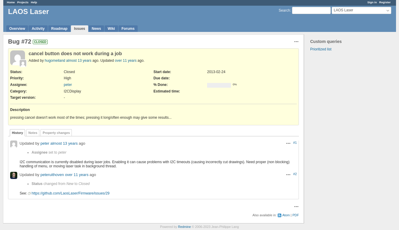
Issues (79, 29)
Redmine (184, 227)
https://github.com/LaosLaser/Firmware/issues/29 (70, 193)
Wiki (111, 29)
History (17, 133)
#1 (295, 142)
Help (34, 2)
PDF (295, 215)
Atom (286, 215)
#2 (295, 174)
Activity (38, 29)
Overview (17, 29)
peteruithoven (52, 175)
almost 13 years (78, 60)
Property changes (56, 133)
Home (11, 2)
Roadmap (59, 29)
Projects (23, 2)
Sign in (372, 2)
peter (68, 85)
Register (385, 2)
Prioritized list (320, 49)
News (96, 29)
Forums (128, 29)
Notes (32, 133)
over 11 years (126, 60)
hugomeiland (55, 60)
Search (284, 10)
